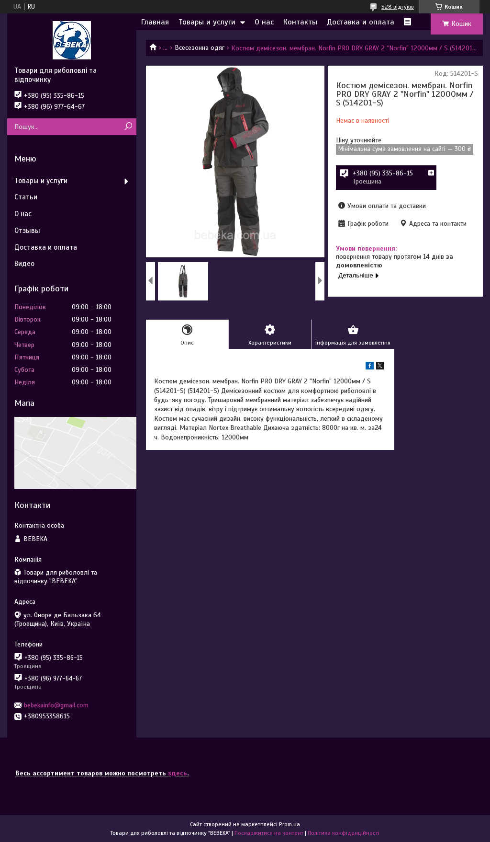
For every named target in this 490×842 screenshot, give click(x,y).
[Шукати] (128, 126)
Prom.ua (289, 824)
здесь (177, 773)
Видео (24, 263)
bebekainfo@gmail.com (56, 705)
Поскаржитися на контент (268, 833)
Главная (155, 22)
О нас (264, 22)
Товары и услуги (206, 22)
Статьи (25, 197)
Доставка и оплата (360, 22)
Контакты (300, 22)
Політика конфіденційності (343, 833)
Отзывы (27, 230)
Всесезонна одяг (199, 48)
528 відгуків (397, 6)
